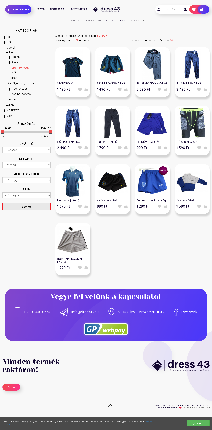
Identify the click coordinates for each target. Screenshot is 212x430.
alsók (13, 72)
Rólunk (40, 8)
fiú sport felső (185, 200)
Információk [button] (58, 8)
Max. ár (46, 128)
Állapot (26, 159)
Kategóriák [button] (18, 9)
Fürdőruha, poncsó (19, 94)
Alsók (15, 62)
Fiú (100, 20)
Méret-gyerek (26, 174)
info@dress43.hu (79, 312)
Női (9, 42)
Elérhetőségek (79, 8)
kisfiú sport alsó (107, 200)
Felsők (16, 56)
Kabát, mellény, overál (20, 83)
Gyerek (89, 20)
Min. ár (6, 128)
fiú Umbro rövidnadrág (151, 200)
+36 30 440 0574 (32, 312)
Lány (12, 105)
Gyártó (26, 144)
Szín (26, 189)
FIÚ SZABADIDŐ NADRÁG (152, 83)
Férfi (9, 36)
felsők (13, 77)
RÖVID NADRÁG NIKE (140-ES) (70, 260)
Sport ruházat (20, 67)
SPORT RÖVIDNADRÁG (111, 83)
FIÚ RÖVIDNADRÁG (148, 142)
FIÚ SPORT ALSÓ (107, 142)
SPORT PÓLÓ (65, 83)
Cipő (9, 115)
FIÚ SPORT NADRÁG (188, 83)
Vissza (138, 20)
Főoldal (74, 20)
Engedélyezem (198, 423)
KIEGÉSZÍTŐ (14, 110)
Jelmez (11, 99)
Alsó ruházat (19, 88)
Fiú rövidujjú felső (68, 200)
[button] (185, 9)
